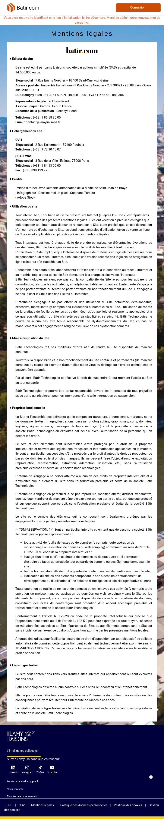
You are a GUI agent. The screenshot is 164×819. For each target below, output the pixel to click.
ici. (87, 22)
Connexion (137, 7)
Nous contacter (15, 789)
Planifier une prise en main (22, 796)
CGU (9, 805)
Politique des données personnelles (84, 805)
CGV (22, 805)
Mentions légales (43, 805)
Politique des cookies (128, 805)
